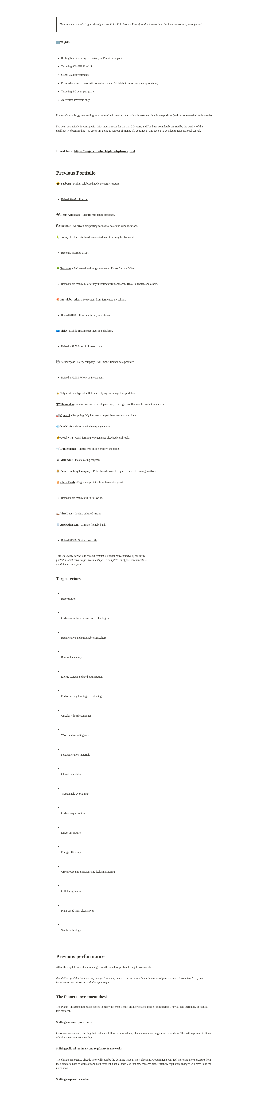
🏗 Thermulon (65, 404)
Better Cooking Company (75, 471)
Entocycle (66, 237)
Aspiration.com (69, 524)
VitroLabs (66, 513)
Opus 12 (65, 415)
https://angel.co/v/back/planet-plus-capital (104, 151)
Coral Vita (66, 437)
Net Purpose (67, 361)
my (78, 115)
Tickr (63, 330)
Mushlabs (66, 299)
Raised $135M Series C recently (79, 540)
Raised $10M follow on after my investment (86, 315)
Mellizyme (66, 459)
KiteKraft (66, 426)
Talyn (63, 393)
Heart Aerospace (70, 214)
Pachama (65, 268)
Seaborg (66, 183)
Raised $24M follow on (74, 199)
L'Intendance (68, 448)
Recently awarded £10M (74, 252)
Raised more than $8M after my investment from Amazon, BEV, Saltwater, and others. (109, 283)
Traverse (65, 225)
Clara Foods (67, 482)
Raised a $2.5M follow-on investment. (82, 377)
